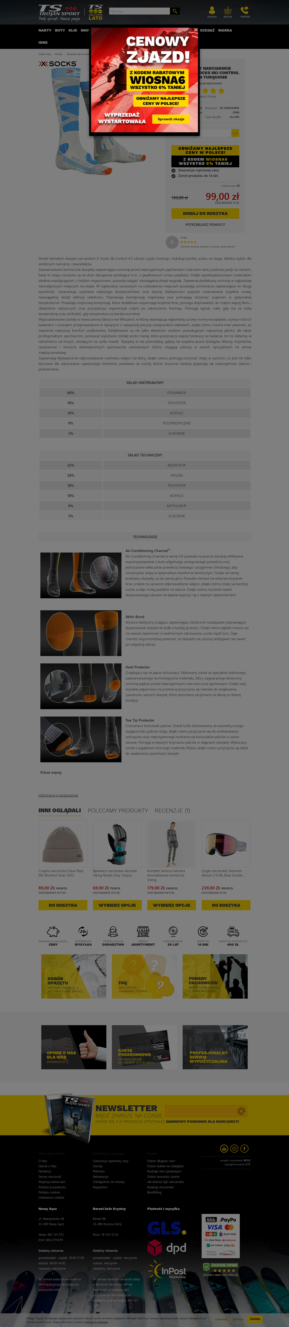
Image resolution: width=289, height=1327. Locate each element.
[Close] (196, 29)
